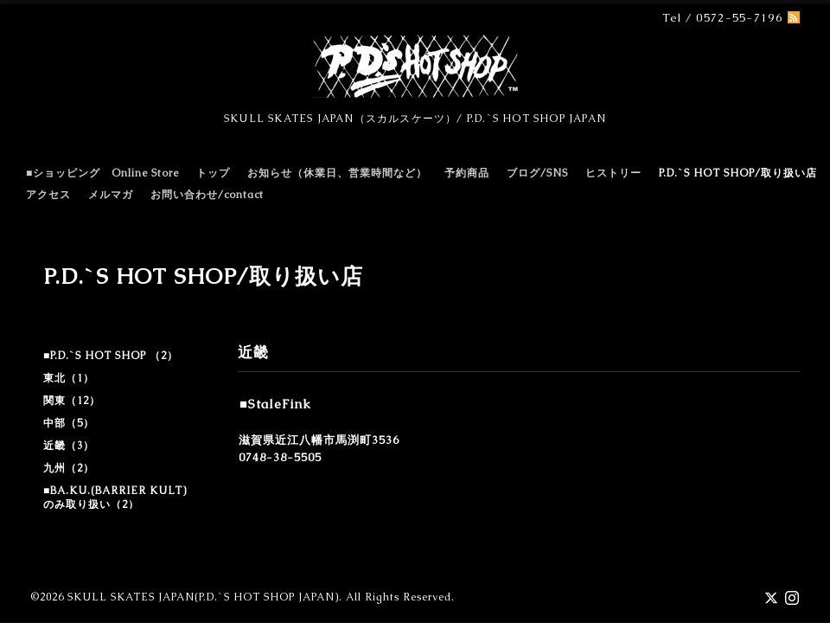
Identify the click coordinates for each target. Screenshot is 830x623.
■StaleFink (275, 403)
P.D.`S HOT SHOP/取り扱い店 (738, 173)
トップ (213, 173)
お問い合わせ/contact (207, 195)
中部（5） (68, 423)
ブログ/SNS (537, 173)
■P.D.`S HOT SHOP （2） (110, 356)
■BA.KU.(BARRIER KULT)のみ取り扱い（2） (115, 497)
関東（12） (71, 401)
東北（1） (68, 378)
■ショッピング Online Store (102, 173)
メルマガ (110, 195)
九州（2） (68, 468)
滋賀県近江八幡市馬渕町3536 (319, 440)
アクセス (48, 195)
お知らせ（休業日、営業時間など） (337, 173)
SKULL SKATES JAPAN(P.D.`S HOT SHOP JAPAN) (203, 597)
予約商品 (466, 173)
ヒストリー (613, 173)
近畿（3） (68, 446)
